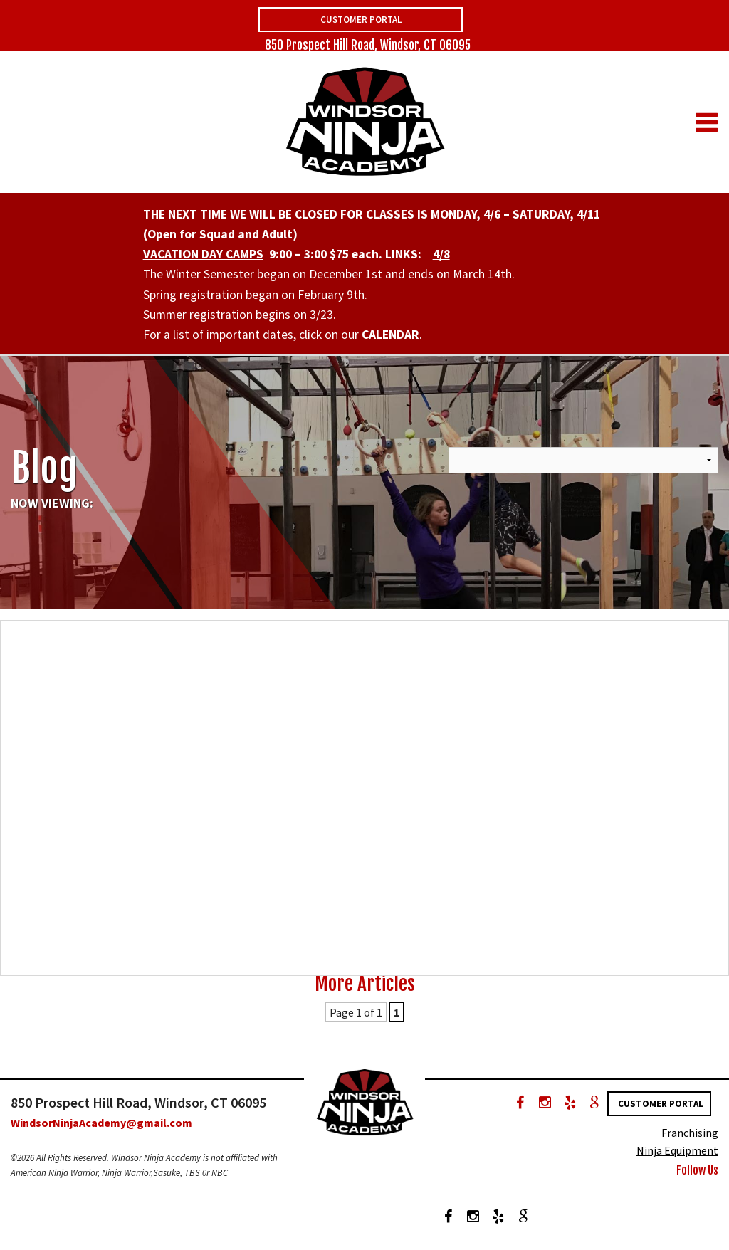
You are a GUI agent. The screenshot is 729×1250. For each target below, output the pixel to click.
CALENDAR (390, 334)
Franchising (689, 1132)
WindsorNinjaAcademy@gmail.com (101, 1122)
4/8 (441, 254)
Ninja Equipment (677, 1150)
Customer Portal (361, 20)
